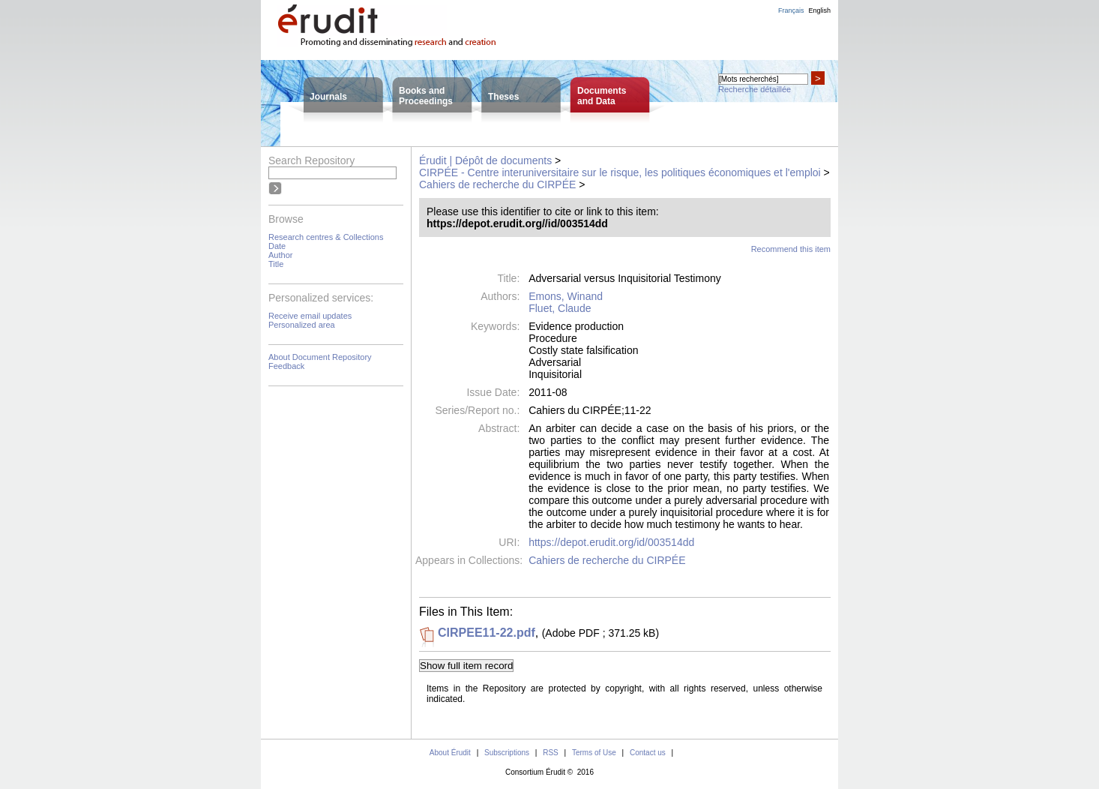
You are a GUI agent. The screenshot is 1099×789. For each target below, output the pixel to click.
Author (280, 255)
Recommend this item (791, 249)
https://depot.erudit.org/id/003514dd (611, 542)
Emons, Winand (566, 296)
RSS (550, 752)
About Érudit (450, 752)
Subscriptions (506, 752)
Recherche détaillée (754, 89)
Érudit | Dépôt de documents (485, 160)
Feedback (286, 366)
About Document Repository (320, 357)
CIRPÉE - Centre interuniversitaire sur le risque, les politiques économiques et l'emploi (620, 172)
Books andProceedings (426, 96)
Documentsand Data (601, 96)
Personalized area (301, 324)
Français (791, 10)
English (819, 10)
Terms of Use (594, 752)
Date (277, 246)
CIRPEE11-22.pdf (486, 632)
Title (275, 264)
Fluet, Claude (560, 308)
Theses (503, 97)
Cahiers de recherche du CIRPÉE (497, 184)
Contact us (648, 752)
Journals (328, 97)
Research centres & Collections (325, 237)
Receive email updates (310, 315)
